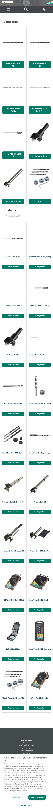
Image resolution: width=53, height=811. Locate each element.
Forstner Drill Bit (13, 201)
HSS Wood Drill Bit (13, 64)
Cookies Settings (26, 806)
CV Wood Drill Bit (39, 64)
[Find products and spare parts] (26, 9)
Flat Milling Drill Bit (13, 155)
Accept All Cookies (37, 797)
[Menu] (8, 9)
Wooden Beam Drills (13, 109)
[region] (26, 782)
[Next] (47, 716)
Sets (40, 201)
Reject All (16, 797)
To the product (13, 267)
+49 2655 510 (26, 743)
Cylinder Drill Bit (39, 156)
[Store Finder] (44, 9)
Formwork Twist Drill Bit (39, 109)
